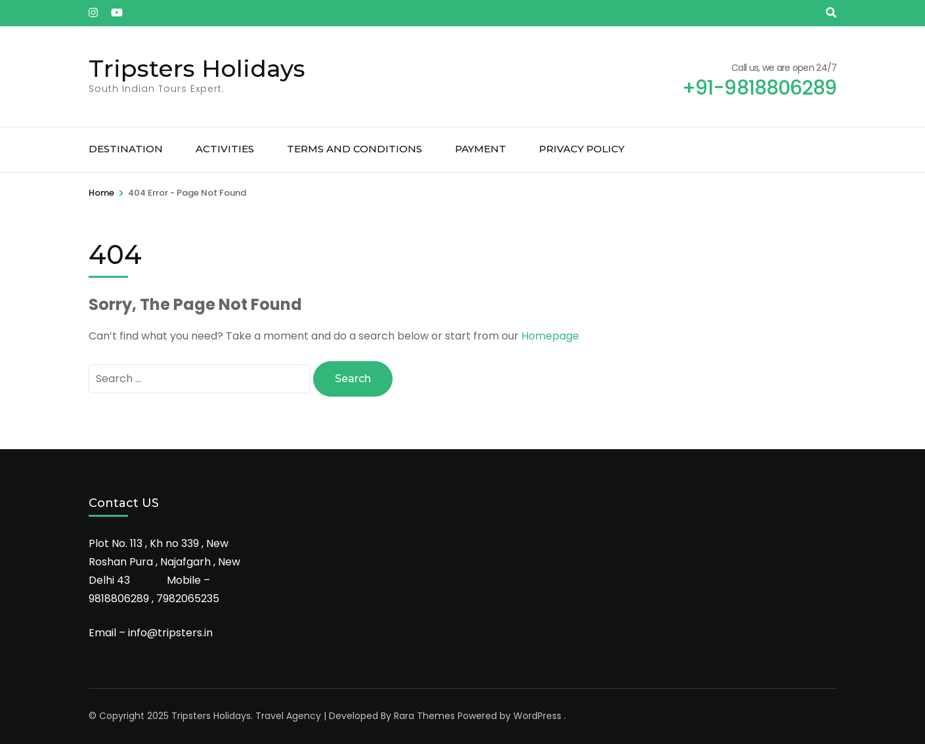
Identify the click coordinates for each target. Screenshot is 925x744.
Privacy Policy (581, 148)
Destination (126, 148)
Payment (480, 148)
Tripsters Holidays (197, 68)
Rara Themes (424, 715)
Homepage (550, 335)
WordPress (537, 715)
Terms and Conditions (354, 148)
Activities (225, 148)
